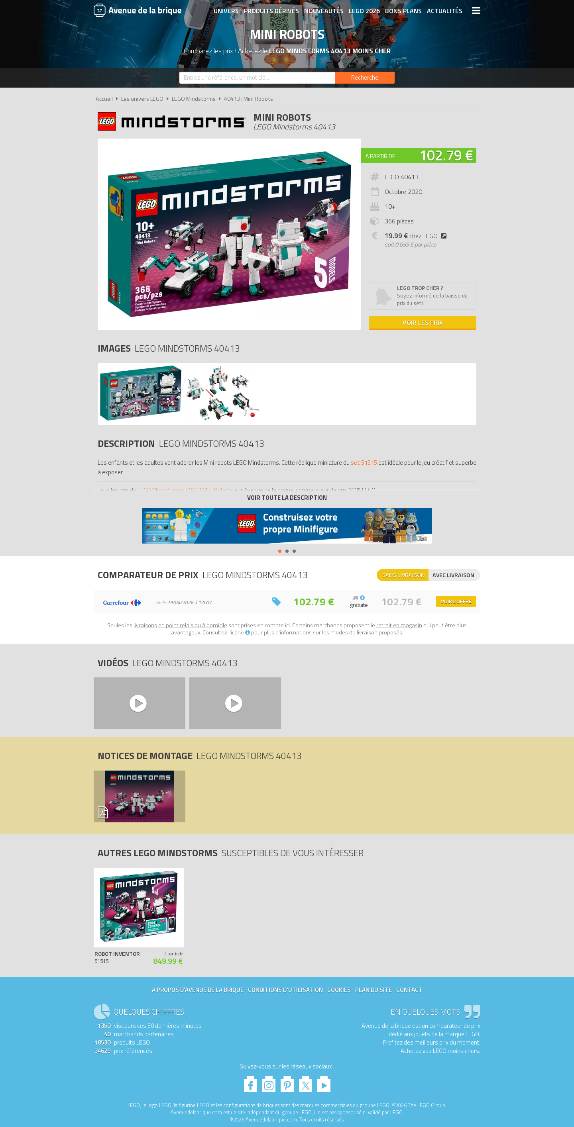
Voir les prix (423, 322)
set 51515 (364, 462)
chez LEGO (417, 236)
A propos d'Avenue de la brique (198, 989)
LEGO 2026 (364, 11)
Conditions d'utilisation (285, 989)
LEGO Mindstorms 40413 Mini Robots (185, 490)
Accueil (104, 98)
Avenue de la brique (137, 10)
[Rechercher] (365, 78)
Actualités (444, 11)
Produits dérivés (271, 11)
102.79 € (446, 155)
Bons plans (403, 11)
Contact (409, 989)
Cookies (339, 989)
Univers (226, 11)
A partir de (380, 156)
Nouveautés (324, 11)
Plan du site (373, 989)
